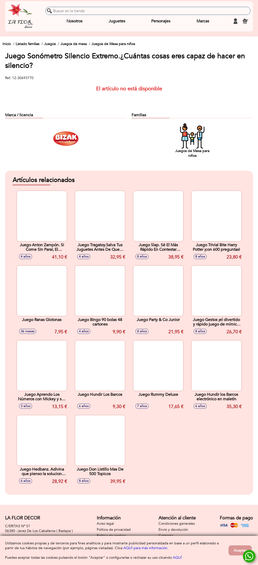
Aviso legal (105, 523)
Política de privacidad (114, 529)
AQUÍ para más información (145, 548)
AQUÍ (177, 557)
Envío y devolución (173, 529)
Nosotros (74, 21)
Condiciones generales (176, 523)
